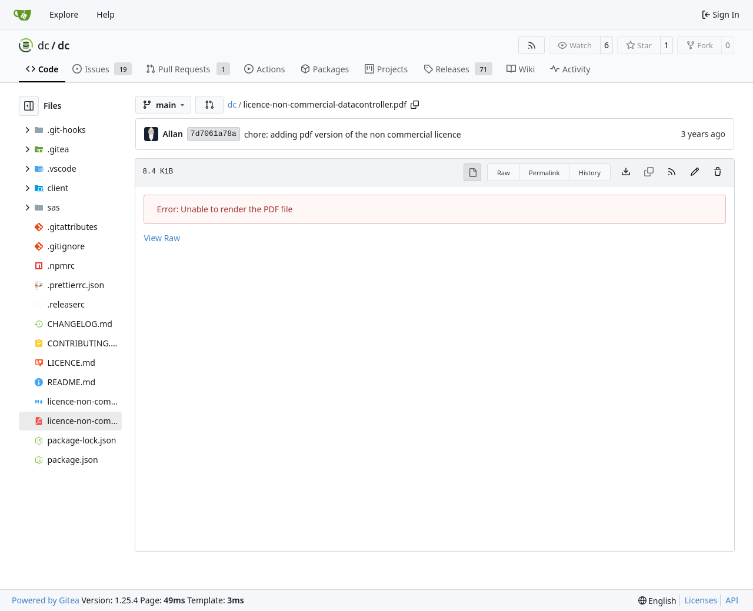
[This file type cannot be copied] (648, 172)
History (590, 172)
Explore (63, 14)
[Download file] (626, 172)
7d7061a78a (213, 133)
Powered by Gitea (45, 600)
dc (43, 45)
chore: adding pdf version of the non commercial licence (352, 134)
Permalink (544, 172)
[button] (209, 104)
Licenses (701, 600)
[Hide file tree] (29, 106)
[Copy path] (415, 105)
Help (105, 14)
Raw (503, 172)
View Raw (162, 237)
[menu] (657, 600)
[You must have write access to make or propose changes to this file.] (717, 172)
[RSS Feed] (531, 45)
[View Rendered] (472, 172)
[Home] (22, 14)
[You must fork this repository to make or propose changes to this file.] (694, 172)
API (731, 600)
